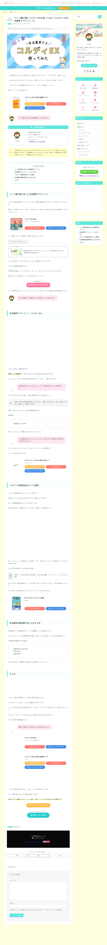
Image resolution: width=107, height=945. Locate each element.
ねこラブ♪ (9, 3)
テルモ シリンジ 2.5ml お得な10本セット (37, 475)
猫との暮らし (84, 147)
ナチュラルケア (85, 134)
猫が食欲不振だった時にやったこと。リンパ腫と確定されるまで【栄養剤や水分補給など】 (43, 251)
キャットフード (85, 154)
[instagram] (88, 71)
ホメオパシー (84, 137)
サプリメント (17, 839)
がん (10, 23)
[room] (91, 71)
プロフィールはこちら (89, 65)
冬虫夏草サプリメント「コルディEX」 (26, 172)
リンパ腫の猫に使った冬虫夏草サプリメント (28, 169)
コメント (13, 893)
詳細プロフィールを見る (37, 141)
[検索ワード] (89, 16)
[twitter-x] (85, 71)
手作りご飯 (84, 157)
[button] (17, 868)
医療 (82, 140)
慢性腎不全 (84, 144)
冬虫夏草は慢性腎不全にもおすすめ (25, 177)
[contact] (93, 71)
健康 (81, 127)
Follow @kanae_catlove (34, 854)
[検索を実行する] (99, 16)
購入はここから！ (64, 8)
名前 (12, 916)
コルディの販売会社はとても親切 (24, 174)
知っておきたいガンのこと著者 (35, 612)
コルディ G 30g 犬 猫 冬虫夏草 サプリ (36, 97)
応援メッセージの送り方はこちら (90, 178)
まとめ (17, 180)
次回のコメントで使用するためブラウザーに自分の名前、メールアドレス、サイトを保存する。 (37, 922)
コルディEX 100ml (30, 219)
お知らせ (82, 123)
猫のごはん (83, 151)
